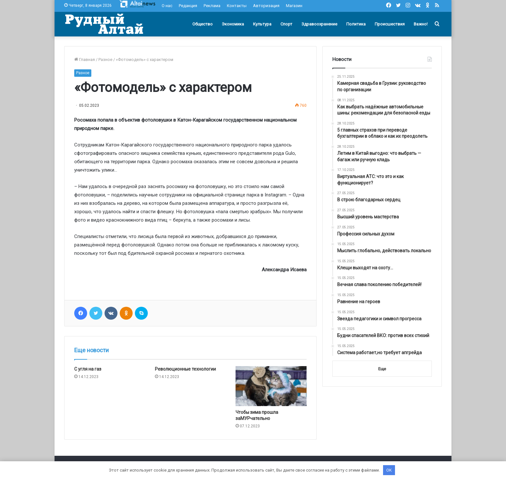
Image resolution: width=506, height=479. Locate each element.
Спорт (286, 24)
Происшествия (390, 24)
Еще (382, 368)
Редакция (188, 5)
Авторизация (266, 5)
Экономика (233, 24)
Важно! (421, 24)
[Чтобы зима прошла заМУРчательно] (271, 386)
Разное (105, 59)
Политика (356, 24)
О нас (167, 5)
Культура (262, 24)
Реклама (212, 5)
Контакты (237, 5)
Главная (84, 59)
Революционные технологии (185, 369)
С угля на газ (87, 369)
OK (389, 470)
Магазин (294, 5)
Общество (202, 24)
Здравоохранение (319, 24)
